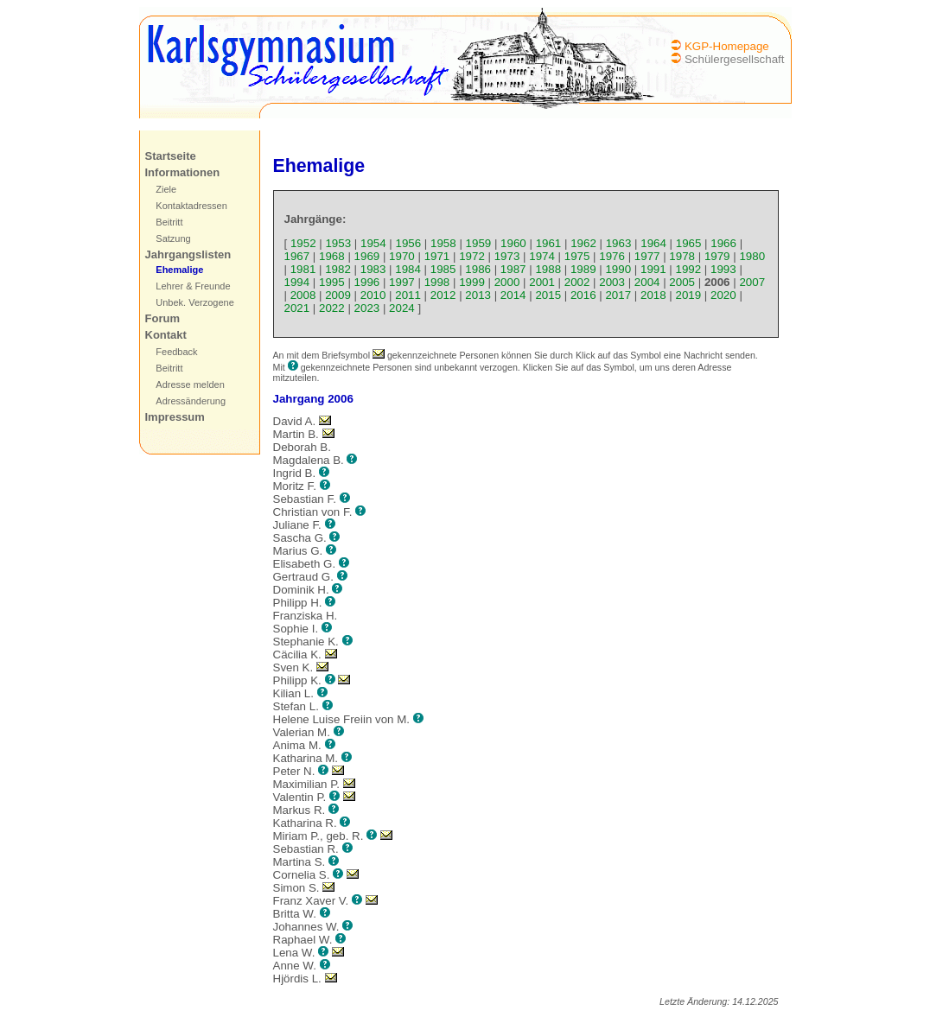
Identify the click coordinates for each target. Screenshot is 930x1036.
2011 (408, 295)
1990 (618, 269)
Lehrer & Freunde (193, 286)
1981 (303, 269)
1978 (682, 256)
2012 (443, 295)
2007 (752, 282)
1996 (367, 282)
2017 (618, 295)
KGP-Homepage (727, 46)
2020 (723, 295)
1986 (478, 269)
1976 (612, 256)
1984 (408, 269)
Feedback (176, 351)
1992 (689, 269)
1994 (297, 282)
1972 (472, 256)
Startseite (170, 155)
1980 (752, 256)
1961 (549, 243)
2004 (647, 282)
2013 (478, 295)
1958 (443, 243)
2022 (332, 308)
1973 (507, 256)
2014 (513, 295)
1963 (619, 243)
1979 (717, 256)
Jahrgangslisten (188, 254)
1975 (577, 256)
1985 (443, 269)
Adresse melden (190, 384)
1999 (472, 282)
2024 (402, 308)
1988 (548, 269)
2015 (548, 295)
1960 (513, 243)
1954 (373, 243)
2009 (338, 295)
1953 (338, 243)
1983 (373, 269)
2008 (303, 295)
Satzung (173, 238)
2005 (682, 282)
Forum (162, 318)
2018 (653, 295)
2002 (577, 282)
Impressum (175, 416)
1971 (437, 256)
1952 (303, 243)
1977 (647, 256)
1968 (332, 256)
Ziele (166, 189)
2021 (297, 308)
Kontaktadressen (191, 205)
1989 (583, 269)
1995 (332, 282)
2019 (689, 295)
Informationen (182, 172)
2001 (542, 282)
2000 (507, 282)
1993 (723, 269)
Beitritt (169, 222)
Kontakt (166, 334)
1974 (542, 256)
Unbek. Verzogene (195, 302)
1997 (402, 282)
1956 (409, 243)
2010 (373, 295)
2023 (367, 308)
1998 (437, 282)
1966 (723, 243)
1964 (653, 243)
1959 (479, 243)
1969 (367, 256)
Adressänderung (191, 401)
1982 (338, 269)
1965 (689, 243)
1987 (513, 269)
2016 (583, 295)
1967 (297, 256)
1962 (583, 243)
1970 (402, 256)
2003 (612, 282)
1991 (653, 269)
